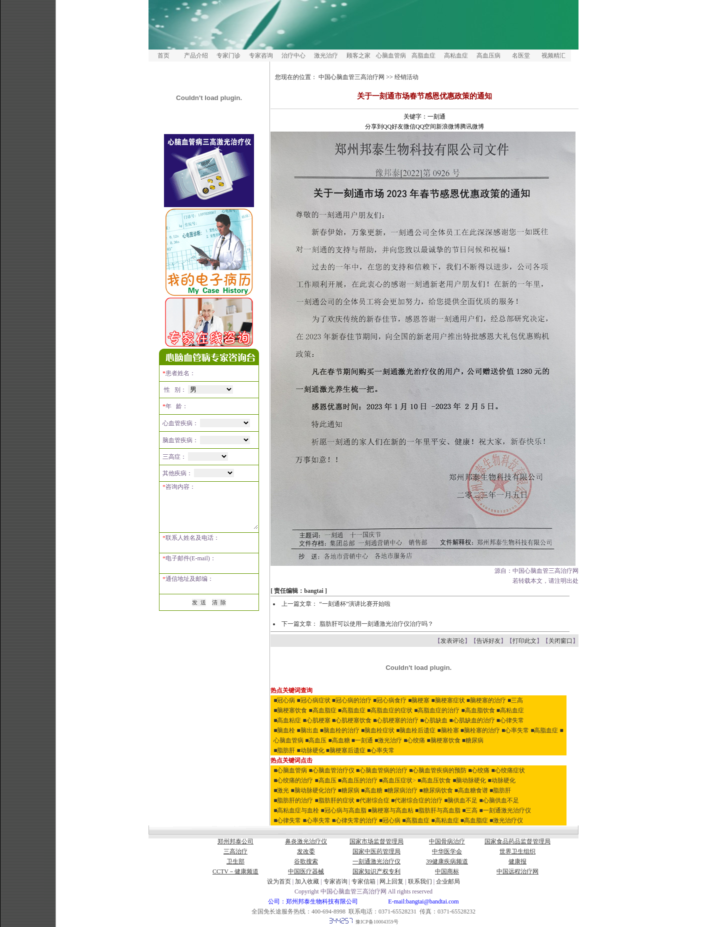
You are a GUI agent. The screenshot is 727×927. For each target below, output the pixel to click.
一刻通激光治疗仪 (376, 861)
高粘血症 (456, 55)
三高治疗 (236, 851)
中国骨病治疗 (447, 841)
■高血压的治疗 (358, 780)
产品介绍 (196, 55)
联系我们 (420, 881)
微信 (410, 126)
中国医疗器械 (306, 871)
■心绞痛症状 (508, 770)
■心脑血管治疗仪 (331, 770)
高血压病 (488, 55)
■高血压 (315, 740)
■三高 (515, 700)
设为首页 (279, 881)
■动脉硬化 (310, 750)
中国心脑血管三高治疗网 (351, 77)
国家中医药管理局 (376, 851)
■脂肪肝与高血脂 (437, 810)
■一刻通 (362, 740)
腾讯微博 (472, 126)
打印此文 (524, 640)
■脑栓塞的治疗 (480, 730)
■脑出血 (307, 730)
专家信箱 (364, 881)
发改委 (306, 851)
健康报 (517, 861)
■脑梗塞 (419, 700)
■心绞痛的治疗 (293, 780)
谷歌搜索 (306, 861)
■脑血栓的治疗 (340, 730)
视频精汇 (554, 55)
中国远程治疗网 (517, 871)
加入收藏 (307, 881)
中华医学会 (447, 851)
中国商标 (447, 871)
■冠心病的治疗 (352, 700)
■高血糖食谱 (471, 790)
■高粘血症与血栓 (296, 810)
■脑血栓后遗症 (416, 730)
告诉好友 (488, 640)
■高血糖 (339, 740)
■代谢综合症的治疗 (416, 800)
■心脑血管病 (290, 770)
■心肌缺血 (434, 720)
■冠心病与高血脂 (343, 810)
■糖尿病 (473, 740)
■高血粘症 (287, 720)
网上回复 (392, 881)
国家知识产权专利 (376, 871)
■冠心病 (284, 700)
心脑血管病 (391, 55)
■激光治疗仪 (506, 820)
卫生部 (235, 861)
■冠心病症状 (313, 700)
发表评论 (452, 640)
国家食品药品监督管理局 (517, 841)
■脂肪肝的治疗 (293, 800)
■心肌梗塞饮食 (352, 720)
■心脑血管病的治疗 (382, 770)
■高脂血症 (352, 710)
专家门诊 (228, 55)
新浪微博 (448, 126)
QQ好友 (393, 126)
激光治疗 (326, 55)
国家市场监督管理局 (377, 841)
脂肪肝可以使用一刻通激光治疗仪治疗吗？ (377, 623)
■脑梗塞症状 (448, 700)
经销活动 (406, 77)
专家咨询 (261, 55)
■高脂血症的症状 (389, 710)
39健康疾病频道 (447, 861)
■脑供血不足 (461, 800)
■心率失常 (515, 730)
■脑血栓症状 (377, 730)
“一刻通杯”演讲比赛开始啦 (355, 603)
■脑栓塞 (448, 730)
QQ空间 (426, 126)
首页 (164, 55)
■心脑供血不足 (499, 800)
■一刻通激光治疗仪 (505, 810)
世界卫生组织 (518, 851)
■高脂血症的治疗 (437, 710)
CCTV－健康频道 (235, 871)
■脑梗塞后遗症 (346, 750)
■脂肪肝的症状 (334, 800)
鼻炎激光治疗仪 (306, 841)
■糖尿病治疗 (401, 790)
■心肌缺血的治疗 (472, 720)
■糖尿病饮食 (436, 790)
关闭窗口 (560, 640)
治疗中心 (294, 55)
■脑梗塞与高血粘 (391, 810)
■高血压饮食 (434, 780)
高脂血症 (424, 55)
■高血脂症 (322, 710)
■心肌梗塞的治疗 (395, 720)
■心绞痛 (414, 740)
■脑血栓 (284, 730)
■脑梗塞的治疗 (486, 700)
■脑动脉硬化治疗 (313, 790)
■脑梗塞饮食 (290, 710)
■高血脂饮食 (478, 710)
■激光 (281, 790)
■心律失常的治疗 (355, 820)
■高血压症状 (395, 780)
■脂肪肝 (284, 750)
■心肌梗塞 (316, 720)
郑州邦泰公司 (236, 841)
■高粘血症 (510, 710)
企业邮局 (448, 881)
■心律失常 (510, 720)
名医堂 (521, 55)
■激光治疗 (388, 740)
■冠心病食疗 (389, 700)
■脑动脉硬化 (469, 780)
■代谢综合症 (373, 800)
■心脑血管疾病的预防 (437, 770)
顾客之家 (358, 55)
